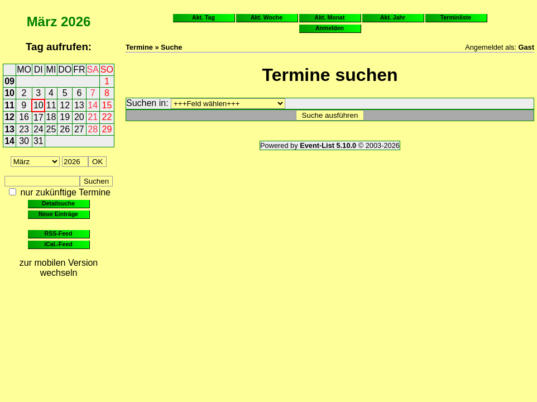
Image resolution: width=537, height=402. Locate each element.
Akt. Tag (203, 17)
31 (38, 141)
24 (38, 129)
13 (79, 105)
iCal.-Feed (58, 244)
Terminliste (455, 17)
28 (93, 129)
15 (107, 105)
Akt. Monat (330, 17)
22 (107, 117)
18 (51, 117)
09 (9, 81)
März (42, 21)
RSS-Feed (59, 233)
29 (107, 129)
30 (24, 141)
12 (65, 105)
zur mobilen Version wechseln (59, 267)
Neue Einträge (58, 213)
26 (65, 129)
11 (9, 105)
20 (79, 117)
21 (93, 117)
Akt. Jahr (392, 17)
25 (51, 129)
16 (24, 117)
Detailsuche (58, 203)
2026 (75, 21)
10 (9, 93)
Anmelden (329, 28)
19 (65, 117)
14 (93, 105)
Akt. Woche (266, 17)
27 (79, 129)
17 (38, 117)
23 (24, 129)
